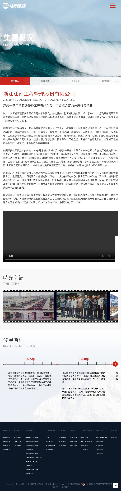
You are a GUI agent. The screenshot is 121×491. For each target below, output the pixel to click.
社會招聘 (73, 442)
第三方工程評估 (31, 461)
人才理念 (73, 438)
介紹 (47, 438)
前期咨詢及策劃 (31, 453)
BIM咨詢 (28, 465)
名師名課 (84, 450)
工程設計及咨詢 (31, 446)
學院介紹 (84, 438)
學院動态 (84, 446)
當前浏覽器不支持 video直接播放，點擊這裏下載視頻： (60, 236)
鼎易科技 (65, 487)
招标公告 (99, 442)
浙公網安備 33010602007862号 (99, 484)
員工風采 (62, 442)
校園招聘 (73, 446)
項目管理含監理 (31, 469)
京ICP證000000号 (75, 484)
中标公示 (99, 450)
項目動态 (17, 446)
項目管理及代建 (31, 442)
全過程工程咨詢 (31, 438)
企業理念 (62, 438)
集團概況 (15, 81)
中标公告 (99, 453)
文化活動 (17, 442)
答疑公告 (99, 446)
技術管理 (49, 450)
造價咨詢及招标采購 (33, 457)
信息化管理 (50, 446)
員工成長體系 (86, 442)
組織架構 (45, 81)
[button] (115, 364)
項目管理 (29, 473)
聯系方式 (114, 438)
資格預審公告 (101, 438)
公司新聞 (17, 438)
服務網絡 (106, 81)
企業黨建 (62, 446)
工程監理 (29, 450)
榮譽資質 (75, 81)
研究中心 (49, 442)
